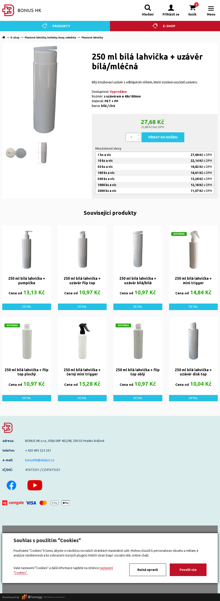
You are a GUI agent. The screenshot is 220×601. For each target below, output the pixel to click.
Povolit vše (188, 570)
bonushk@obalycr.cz (39, 460)
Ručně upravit (147, 570)
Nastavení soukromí (54, 597)
